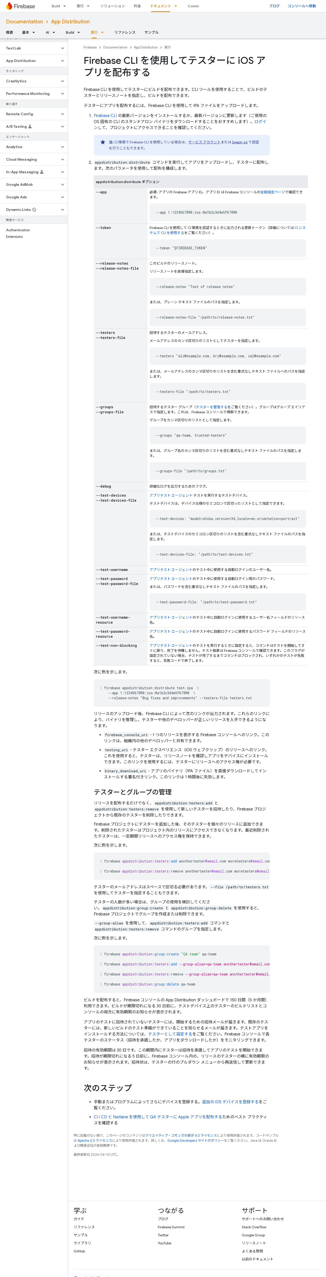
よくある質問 (252, 1251)
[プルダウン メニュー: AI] (55, 32)
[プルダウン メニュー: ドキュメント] (177, 6)
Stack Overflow (254, 1227)
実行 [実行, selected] (94, 32)
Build (56, 6)
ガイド (79, 1219)
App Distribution (70, 22)
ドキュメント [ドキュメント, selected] (160, 6)
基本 (25, 32)
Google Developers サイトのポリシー (195, 1140)
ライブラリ (82, 1243)
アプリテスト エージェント (171, 495)
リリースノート (254, 1243)
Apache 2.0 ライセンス (95, 1140)
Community (197, 6)
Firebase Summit (171, 1227)
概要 (9, 32)
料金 (137, 6)
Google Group (253, 1235)
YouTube (164, 1243)
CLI (105, 115)
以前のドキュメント (257, 1259)
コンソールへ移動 (302, 6)
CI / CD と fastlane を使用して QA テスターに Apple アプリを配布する (158, 1117)
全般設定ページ (272, 192)
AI (47, 32)
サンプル (152, 32)
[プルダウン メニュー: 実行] (90, 6)
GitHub (79, 1251)
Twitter (163, 1235)
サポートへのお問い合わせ (263, 1219)
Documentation (24, 22)
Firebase (90, 47)
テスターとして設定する (170, 1034)
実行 (80, 6)
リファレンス (124, 32)
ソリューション (112, 6)
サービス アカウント (204, 142)
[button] (30, 48)
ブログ (274, 6)
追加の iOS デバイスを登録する (230, 1102)
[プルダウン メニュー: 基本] (35, 32)
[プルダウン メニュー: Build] (66, 6)
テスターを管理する (211, 407)
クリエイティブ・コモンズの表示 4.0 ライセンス (181, 1135)
